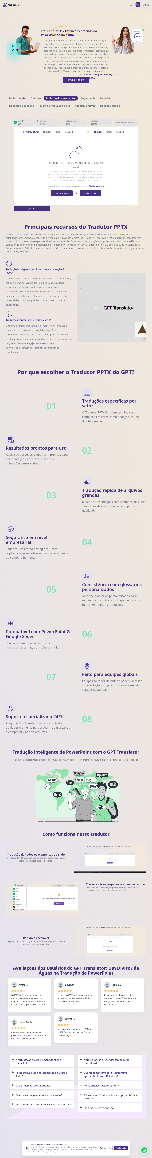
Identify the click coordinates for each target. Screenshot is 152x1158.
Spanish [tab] (69, 132)
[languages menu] (138, 5)
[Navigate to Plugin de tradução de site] (54, 105)
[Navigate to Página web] (88, 98)
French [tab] (58, 132)
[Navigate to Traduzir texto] (17, 98)
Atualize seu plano (96, 186)
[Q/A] (42, 1061)
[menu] (131, 5)
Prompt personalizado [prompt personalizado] (126, 122)
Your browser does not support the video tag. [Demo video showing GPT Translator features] (111, 307)
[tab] (131, 132)
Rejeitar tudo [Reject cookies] (105, 1148)
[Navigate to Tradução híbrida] (110, 105)
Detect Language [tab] (31, 132)
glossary (32, 208)
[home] (12, 5)
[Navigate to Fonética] (36, 98)
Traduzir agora (78, 79)
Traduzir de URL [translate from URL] (90, 193)
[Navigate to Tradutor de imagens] (21, 105)
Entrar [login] (146, 4)
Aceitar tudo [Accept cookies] (121, 1148)
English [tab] (47, 132)
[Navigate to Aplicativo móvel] (85, 105)
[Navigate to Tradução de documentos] (61, 98)
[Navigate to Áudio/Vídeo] (107, 98)
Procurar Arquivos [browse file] (62, 193)
